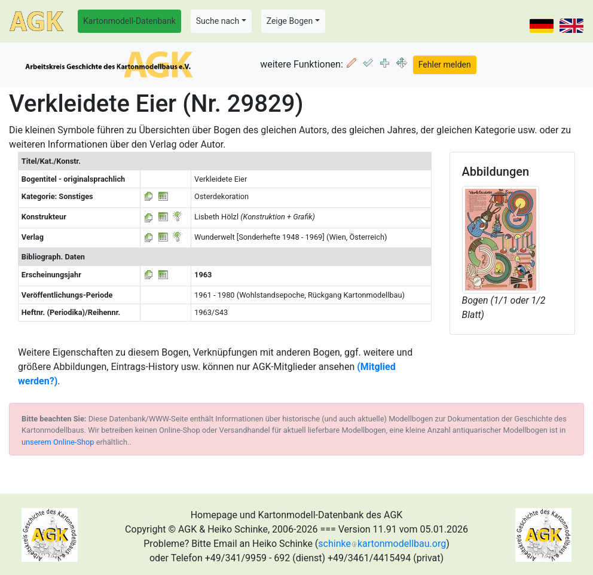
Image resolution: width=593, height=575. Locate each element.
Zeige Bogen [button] (290, 21)
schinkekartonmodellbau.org (382, 543)
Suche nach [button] (217, 21)
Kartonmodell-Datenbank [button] (129, 21)
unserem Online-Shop (58, 442)
